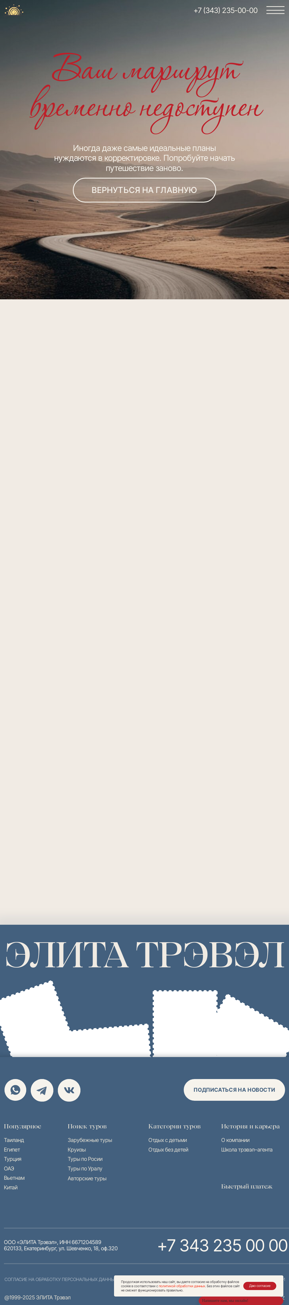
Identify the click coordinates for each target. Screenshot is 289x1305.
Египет (12, 1149)
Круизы (77, 1149)
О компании (235, 1140)
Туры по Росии (85, 1158)
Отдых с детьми (167, 1140)
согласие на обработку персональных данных (61, 1279)
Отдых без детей (168, 1149)
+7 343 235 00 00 (221, 1245)
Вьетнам (14, 1177)
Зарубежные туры (90, 1140)
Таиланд (14, 1140)
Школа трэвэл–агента (247, 1149)
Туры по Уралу (85, 1168)
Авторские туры (87, 1178)
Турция (12, 1158)
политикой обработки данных (182, 1286)
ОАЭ (9, 1168)
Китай (10, 1187)
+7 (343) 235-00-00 (226, 10)
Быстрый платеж (246, 1186)
